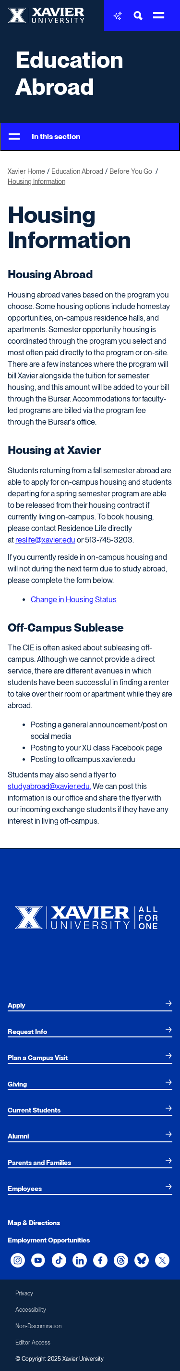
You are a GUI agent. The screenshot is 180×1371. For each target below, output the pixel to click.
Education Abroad (69, 73)
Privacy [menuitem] (24, 1293)
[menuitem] (90, 1005)
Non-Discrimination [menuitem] (38, 1326)
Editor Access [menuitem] (32, 1342)
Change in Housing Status (74, 599)
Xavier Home (26, 171)
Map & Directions (34, 1223)
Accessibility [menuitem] (30, 1309)
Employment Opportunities (49, 1240)
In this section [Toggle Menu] (44, 137)
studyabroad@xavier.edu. (49, 786)
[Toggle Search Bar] (138, 16)
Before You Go (131, 171)
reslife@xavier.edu (45, 539)
